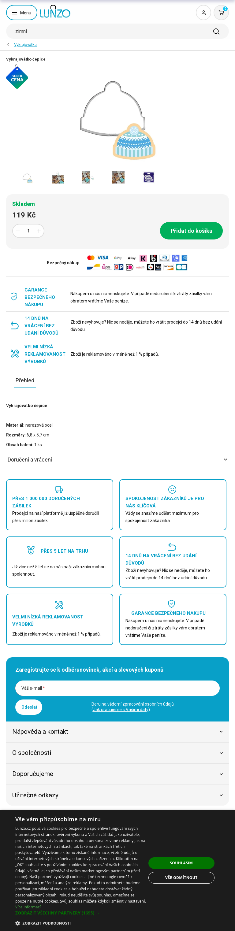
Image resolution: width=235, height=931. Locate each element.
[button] (80, 913)
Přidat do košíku (191, 231)
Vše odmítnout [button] (181, 877)
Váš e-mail (33, 688)
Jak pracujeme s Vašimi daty (120, 709)
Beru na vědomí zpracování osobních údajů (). (132, 707)
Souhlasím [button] (181, 863)
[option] (27, 177)
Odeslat (29, 707)
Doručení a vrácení (117, 459)
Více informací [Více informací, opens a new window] (28, 907)
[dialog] (117, 870)
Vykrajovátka (25, 44)
